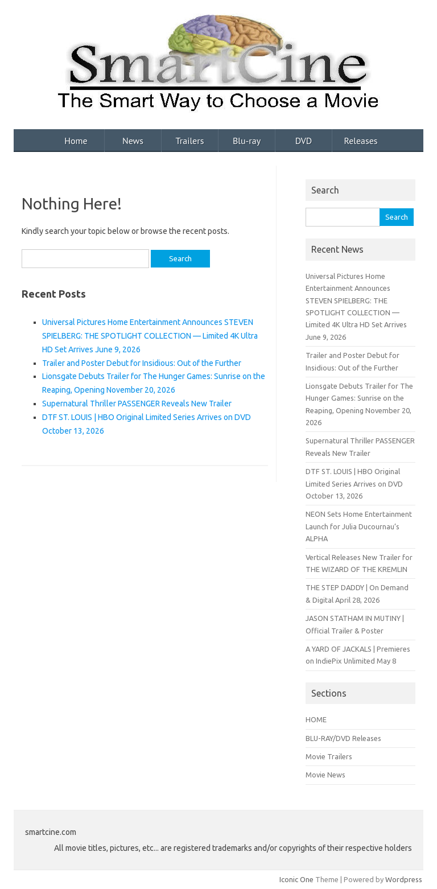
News (132, 140)
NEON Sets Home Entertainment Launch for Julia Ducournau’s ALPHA (359, 526)
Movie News (325, 775)
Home (75, 140)
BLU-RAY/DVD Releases (343, 738)
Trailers (190, 140)
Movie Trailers (329, 756)
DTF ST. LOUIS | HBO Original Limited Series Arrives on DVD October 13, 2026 (354, 483)
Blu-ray (247, 140)
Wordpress (403, 879)
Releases (360, 140)
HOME (316, 719)
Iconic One (296, 879)
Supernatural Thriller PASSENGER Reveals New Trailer (137, 403)
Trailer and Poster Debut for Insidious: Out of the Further (141, 363)
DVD (303, 140)
